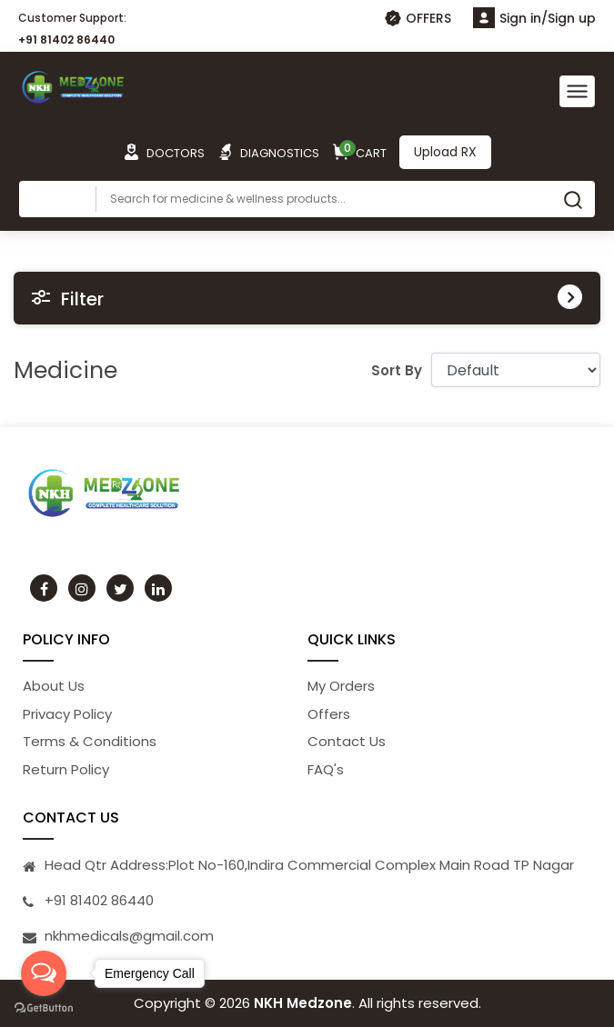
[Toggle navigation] (577, 91)
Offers (328, 713)
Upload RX (445, 152)
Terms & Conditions (89, 741)
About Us (54, 685)
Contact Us (346, 741)
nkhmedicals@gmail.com (129, 935)
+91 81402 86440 (66, 39)
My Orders (341, 685)
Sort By (396, 370)
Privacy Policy (67, 713)
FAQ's (325, 769)
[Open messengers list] (43, 973)
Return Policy (66, 769)
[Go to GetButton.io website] (44, 1008)
